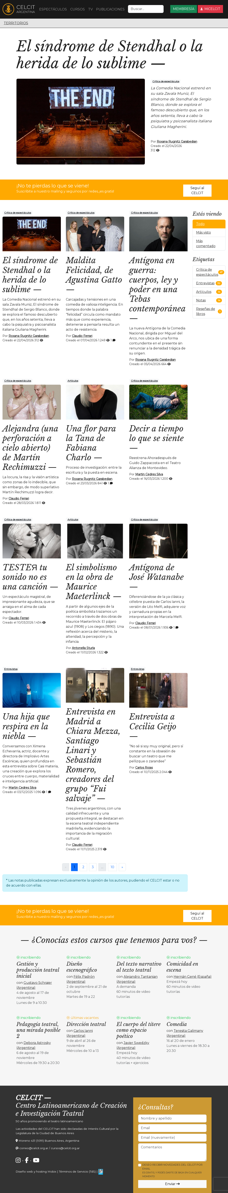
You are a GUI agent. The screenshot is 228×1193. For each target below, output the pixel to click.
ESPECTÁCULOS (53, 9)
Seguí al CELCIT (197, 190)
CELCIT (29, 1098)
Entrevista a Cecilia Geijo (152, 721)
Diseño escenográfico (81, 967)
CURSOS (77, 9)
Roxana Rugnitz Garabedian (177, 141)
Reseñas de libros (205, 311)
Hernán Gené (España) (193, 977)
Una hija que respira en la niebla (26, 726)
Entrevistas (11, 669)
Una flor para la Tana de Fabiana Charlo (91, 443)
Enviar (172, 1184)
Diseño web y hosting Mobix (36, 1171)
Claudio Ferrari (82, 336)
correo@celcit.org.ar (33, 1148)
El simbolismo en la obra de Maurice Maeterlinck (91, 582)
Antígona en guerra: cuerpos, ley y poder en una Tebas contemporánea (157, 284)
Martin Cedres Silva (149, 474)
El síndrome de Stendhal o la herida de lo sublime (109, 55)
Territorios (16, 23)
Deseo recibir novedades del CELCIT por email (172, 1170)
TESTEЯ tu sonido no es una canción (25, 577)
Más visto (203, 232)
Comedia (177, 1024)
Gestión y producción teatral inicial (37, 970)
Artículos (73, 380)
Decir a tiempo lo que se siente (156, 433)
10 (112, 867)
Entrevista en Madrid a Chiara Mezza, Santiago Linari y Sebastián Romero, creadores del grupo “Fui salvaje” (93, 755)
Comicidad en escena (182, 967)
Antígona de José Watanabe (156, 572)
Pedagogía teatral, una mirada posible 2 (38, 1030)
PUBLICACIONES (110, 9)
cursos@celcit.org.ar (65, 1148)
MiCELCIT (210, 9)
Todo (200, 224)
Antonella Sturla (83, 648)
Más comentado (205, 243)
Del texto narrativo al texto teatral (139, 967)
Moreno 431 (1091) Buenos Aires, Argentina (49, 1140)
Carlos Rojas (144, 767)
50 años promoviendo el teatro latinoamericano (49, 1121)
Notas (201, 300)
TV (90, 9)
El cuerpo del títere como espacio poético (138, 1030)
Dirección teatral (86, 1024)
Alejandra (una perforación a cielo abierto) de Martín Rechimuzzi (30, 448)
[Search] (146, 9)
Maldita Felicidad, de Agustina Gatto (94, 270)
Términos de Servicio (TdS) (77, 1171)
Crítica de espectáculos (165, 81)
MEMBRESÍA (183, 9)
